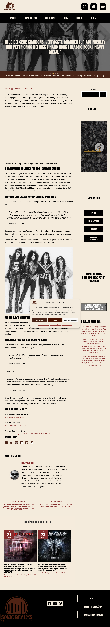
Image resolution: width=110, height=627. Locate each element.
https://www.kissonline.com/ (15, 417)
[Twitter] (10, 442)
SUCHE (93, 89)
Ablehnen (55, 320)
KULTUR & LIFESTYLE (94, 238)
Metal (39, 573)
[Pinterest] (15, 442)
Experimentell (8, 575)
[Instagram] (84, 6)
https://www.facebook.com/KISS (17, 426)
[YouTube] (103, 6)
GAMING (94, 229)
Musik (15, 575)
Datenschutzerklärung (43, 325)
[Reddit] (24, 442)
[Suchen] (103, 94)
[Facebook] (93, 6)
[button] (77, 302)
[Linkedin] (19, 442)
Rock (18, 575)
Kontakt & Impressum (67, 325)
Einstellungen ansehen (70, 320)
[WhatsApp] (28, 442)
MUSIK (93, 213)
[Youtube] (55, 603)
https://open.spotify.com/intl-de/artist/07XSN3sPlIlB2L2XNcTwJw (29, 434)
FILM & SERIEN (93, 221)
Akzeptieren (39, 320)
